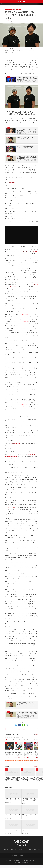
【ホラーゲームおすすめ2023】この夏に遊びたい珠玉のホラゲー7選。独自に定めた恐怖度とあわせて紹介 (12, 803)
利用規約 (20, 852)
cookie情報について (31, 852)
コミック (23, 742)
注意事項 (25, 852)
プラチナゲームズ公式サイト (21, 731)
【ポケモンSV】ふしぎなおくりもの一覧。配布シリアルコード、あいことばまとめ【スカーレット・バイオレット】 (13, 819)
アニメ (28, 742)
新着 (2, 3)
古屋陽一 (8, 20)
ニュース (28, 3)
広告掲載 (37, 852)
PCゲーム (11, 3)
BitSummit (13, 9)
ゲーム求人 (24, 3)
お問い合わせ (7, 852)
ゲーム (7, 742)
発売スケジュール (18, 3)
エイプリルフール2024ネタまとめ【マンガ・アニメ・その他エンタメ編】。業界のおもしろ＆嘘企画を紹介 (12, 834)
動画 (32, 3)
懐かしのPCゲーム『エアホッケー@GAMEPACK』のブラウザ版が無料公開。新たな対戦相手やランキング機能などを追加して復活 (28, 782)
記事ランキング (10, 769)
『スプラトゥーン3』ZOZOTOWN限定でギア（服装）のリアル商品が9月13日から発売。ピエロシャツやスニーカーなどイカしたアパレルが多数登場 (12, 782)
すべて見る (36, 737)
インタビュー (8, 9)
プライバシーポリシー (14, 852)
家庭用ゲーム (18, 9)
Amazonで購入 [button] (9, 763)
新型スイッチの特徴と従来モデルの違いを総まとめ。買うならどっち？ (29, 819)
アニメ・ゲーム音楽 (34, 742)
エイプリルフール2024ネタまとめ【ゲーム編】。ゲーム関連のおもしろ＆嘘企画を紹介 (29, 834)
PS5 (8, 3)
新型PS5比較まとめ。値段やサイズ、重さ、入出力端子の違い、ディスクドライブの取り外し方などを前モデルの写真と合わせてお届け (29, 804)
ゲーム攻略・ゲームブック (15, 742)
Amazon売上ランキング (12, 737)
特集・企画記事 (36, 3)
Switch (5, 3)
